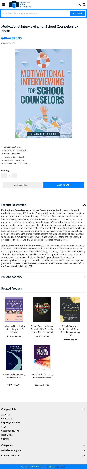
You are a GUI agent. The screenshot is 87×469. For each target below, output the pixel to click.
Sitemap (5, 438)
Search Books (77, 13)
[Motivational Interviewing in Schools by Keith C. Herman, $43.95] (14, 309)
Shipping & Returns (10, 422)
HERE (30, 266)
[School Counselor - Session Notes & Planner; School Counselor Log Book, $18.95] (70, 309)
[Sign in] (79, 4)
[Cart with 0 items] (84, 4)
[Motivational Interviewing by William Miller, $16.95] (14, 357)
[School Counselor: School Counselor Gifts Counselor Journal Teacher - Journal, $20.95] (42, 309)
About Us (5, 414)
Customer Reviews (10, 430)
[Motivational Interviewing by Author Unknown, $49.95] (42, 357)
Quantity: (5, 170)
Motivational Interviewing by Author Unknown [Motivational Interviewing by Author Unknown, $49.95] (42, 376)
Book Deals (7, 434)
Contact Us (6, 418)
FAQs (3, 426)
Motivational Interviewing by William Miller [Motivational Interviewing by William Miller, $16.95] (14, 376)
